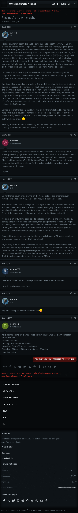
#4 (75, 264)
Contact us (8, 391)
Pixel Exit (61, 510)
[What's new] (74, 4)
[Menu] (4, 4)
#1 (75, 27)
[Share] (71, 27)
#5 (75, 293)
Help (5, 411)
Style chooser (11, 385)
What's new (7, 447)
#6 (75, 318)
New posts (6, 453)
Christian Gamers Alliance (22, 4)
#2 (75, 135)
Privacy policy (10, 404)
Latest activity (7, 458)
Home (5, 417)
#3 (75, 179)
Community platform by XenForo (25, 510)
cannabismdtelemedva (67, 488)
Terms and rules (11, 398)
